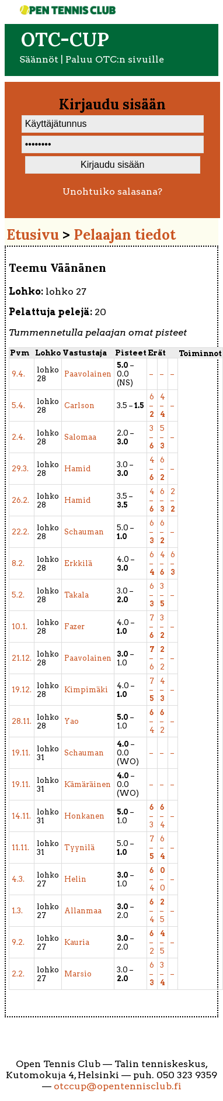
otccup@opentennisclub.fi (118, 1086)
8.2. (18, 563)
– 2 (162, 658)
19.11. (21, 752)
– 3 (151, 816)
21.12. (22, 658)
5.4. (18, 405)
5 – (162, 437)
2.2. (18, 973)
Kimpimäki (86, 689)
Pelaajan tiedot (125, 235)
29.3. (20, 468)
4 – (162, 405)
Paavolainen (88, 374)
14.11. (21, 816)
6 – (151, 405)
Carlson (79, 405)
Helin (75, 879)
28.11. (22, 721)
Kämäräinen (87, 784)
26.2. (20, 500)
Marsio (78, 973)
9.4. (18, 374)
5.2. (18, 595)
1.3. (17, 910)
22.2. (20, 531)
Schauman (84, 531)
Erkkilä (78, 563)
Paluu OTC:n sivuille (114, 59)
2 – (172, 500)
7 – (151, 626)
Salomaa (80, 437)
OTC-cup (65, 39)
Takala (76, 595)
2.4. (18, 437)
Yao (71, 721)
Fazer (74, 626)
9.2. (18, 942)
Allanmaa (83, 910)
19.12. (22, 689)
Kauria (76, 942)
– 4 (152, 721)
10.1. (19, 626)
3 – (151, 437)
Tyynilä (79, 847)
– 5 (162, 911)
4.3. (18, 879)
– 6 (152, 658)
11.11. (20, 847)
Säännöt (38, 59)
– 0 (162, 879)
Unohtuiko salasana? (112, 191)
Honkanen (84, 816)
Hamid (77, 468)
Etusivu (32, 235)
